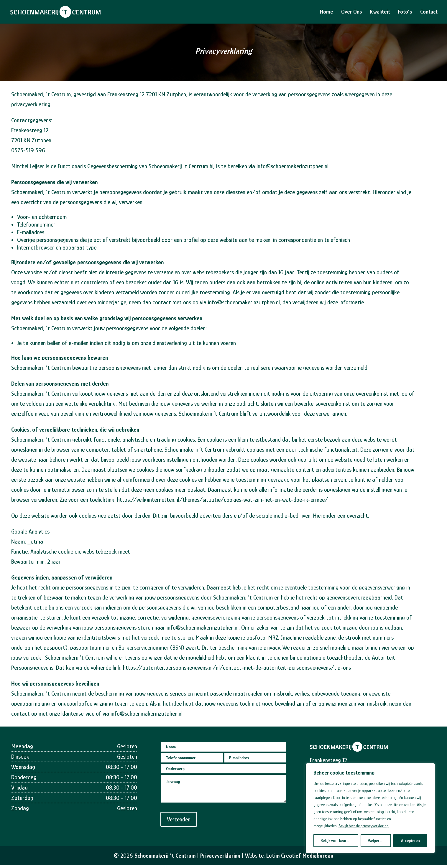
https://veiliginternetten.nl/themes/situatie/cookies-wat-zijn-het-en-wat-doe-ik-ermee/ (222, 499)
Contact (429, 12)
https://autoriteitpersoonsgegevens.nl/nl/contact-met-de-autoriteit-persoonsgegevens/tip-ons (237, 667)
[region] (370, 808)
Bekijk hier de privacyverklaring (363, 825)
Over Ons (351, 12)
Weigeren (376, 840)
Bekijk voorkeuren (336, 840)
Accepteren (410, 840)
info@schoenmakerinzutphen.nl (292, 166)
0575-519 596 (28, 150)
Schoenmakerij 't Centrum (164, 855)
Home (326, 12)
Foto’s (405, 12)
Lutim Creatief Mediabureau (299, 855)
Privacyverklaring (220, 855)
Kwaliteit (380, 12)
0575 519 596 (277, 783)
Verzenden (200, 803)
